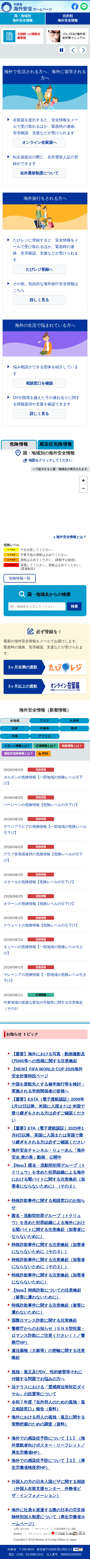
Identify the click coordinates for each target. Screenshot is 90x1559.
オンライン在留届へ (39, 142)
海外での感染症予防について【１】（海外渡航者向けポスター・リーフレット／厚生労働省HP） (48, 1445)
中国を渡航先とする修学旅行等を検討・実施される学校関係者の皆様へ (48, 1087)
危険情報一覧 (19, 578)
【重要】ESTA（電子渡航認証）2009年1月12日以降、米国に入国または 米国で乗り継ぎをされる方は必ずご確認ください (48, 1109)
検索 (74, 606)
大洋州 (74, 720)
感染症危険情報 (55, 444)
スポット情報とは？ (17, 746)
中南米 (44, 728)
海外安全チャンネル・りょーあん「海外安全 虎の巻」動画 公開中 (48, 1154)
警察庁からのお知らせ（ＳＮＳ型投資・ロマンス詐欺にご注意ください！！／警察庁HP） (48, 1335)
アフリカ (44, 736)
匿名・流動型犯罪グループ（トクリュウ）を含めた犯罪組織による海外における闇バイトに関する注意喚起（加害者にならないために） (48, 1226)
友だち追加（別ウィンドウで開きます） (84, 6)
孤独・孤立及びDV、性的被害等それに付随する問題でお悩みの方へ (47, 1375)
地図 (78, 1549)
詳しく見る (39, 300)
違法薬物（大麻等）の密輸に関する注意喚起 (48, 1354)
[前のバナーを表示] (73, 50)
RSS (45, 753)
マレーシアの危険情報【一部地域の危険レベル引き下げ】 (45, 977)
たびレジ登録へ (39, 269)
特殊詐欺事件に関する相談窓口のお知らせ (48, 1204)
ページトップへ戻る (70, 1533)
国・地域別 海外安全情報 (22, 18)
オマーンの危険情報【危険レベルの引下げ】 (40, 904)
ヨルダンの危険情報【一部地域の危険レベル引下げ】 (43, 780)
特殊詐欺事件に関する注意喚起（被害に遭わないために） (48, 1309)
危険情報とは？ (72, 746)
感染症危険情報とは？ (18, 753)
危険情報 (19, 444)
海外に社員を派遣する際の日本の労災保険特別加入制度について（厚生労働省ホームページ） (48, 1517)
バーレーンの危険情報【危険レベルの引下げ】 (41, 805)
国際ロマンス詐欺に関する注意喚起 (44, 1320)
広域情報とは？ (46, 746)
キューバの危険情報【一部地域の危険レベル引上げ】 (43, 950)
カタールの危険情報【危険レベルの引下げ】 (40, 882)
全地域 (14, 720)
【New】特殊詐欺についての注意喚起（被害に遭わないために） (46, 1294)
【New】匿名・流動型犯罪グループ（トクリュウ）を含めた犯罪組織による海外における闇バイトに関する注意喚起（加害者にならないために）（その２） (48, 1176)
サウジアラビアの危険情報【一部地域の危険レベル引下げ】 (45, 829)
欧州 (74, 728)
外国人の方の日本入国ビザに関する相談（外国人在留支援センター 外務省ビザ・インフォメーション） (48, 1488)
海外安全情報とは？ (71, 537)
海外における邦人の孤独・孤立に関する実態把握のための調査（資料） (48, 1421)
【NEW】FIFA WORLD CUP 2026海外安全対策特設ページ (47, 1072)
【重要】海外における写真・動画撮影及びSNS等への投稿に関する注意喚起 (48, 1057)
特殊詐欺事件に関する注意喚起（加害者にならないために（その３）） (48, 1248)
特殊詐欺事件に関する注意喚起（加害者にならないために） (48, 1278)
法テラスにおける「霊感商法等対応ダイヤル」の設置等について (48, 1390)
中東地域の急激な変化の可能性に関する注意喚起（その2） (43, 1005)
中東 (15, 736)
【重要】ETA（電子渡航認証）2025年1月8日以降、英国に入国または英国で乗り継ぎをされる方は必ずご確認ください (48, 1135)
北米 (15, 728)
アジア (44, 720)
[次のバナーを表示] (83, 50)
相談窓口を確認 (39, 383)
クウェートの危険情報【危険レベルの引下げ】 (41, 925)
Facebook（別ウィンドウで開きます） (74, 6)
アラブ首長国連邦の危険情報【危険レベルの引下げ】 (43, 857)
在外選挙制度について (39, 173)
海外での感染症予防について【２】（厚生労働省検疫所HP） (48, 1464)
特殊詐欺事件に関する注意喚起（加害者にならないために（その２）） (48, 1263)
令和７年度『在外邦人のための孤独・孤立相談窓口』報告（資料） (48, 1405)
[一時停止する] (61, 50)
